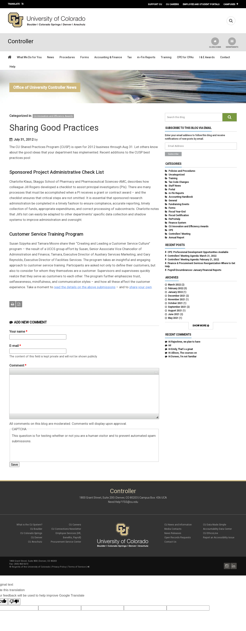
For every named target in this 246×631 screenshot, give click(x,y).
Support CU (155, 4)
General (173, 200)
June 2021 (173, 314)
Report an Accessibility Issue (218, 537)
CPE (171, 230)
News (50, 57)
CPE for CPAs (185, 57)
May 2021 (173, 318)
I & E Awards (207, 57)
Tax (129, 57)
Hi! (169, 345)
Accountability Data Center (217, 529)
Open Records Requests (177, 537)
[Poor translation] (14, 601)
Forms (84, 57)
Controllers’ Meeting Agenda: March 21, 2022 (192, 256)
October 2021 (175, 303)
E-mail (15, 346)
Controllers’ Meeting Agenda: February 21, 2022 (193, 259)
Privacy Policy (59, 567)
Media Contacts (172, 529)
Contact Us (170, 541)
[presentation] (41, 451)
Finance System (177, 222)
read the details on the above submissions (85, 287)
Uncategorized (177, 174)
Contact (225, 57)
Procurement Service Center (66, 541)
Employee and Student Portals (201, 4)
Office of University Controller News (44, 87)
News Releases (172, 533)
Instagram (227, 566)
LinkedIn (233, 566)
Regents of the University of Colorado (31, 567)
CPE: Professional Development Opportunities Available (198, 252)
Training (166, 57)
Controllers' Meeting (179, 234)
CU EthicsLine (210, 533)
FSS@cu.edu (130, 501)
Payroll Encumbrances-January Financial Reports (194, 270)
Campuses (229, 4)
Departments (232, 42)
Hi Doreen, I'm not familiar (182, 356)
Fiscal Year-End (177, 211)
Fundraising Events (179, 204)
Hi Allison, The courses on (182, 353)
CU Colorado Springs (31, 533)
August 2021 (175, 310)
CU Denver (36, 537)
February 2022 (175, 288)
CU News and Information (178, 524)
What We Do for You (29, 57)
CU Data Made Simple (214, 524)
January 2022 (175, 292)
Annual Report (176, 237)
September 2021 (177, 307)
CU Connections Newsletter (66, 529)
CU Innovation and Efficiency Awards (53, 116)
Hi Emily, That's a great (180, 349)
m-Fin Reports (146, 57)
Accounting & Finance (108, 57)
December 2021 (176, 295)
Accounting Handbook (181, 197)
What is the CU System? (29, 524)
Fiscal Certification (179, 215)
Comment (17, 365)
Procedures (67, 57)
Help (12, 66)
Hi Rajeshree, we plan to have (184, 341)
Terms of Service (77, 567)
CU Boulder (36, 529)
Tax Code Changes (179, 182)
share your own (140, 287)
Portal (172, 189)
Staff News (175, 185)
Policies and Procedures (182, 171)
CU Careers (172, 4)
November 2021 (176, 299)
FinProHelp (174, 219)
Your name (18, 331)
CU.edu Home (215, 42)
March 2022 (174, 284)
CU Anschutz (35, 541)
